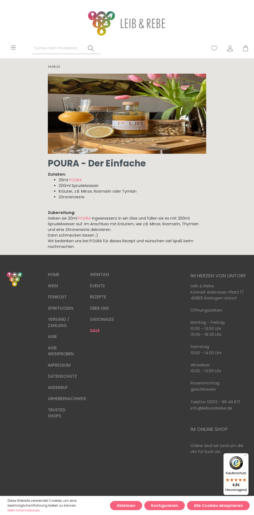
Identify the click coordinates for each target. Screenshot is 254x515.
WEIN (53, 286)
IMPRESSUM (59, 365)
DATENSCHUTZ (62, 376)
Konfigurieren (164, 505)
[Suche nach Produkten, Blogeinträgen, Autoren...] (56, 48)
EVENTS (97, 286)
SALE (95, 330)
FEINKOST (57, 297)
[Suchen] (91, 48)
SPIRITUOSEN (60, 308)
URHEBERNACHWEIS (67, 398)
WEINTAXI (99, 274)
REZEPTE (98, 297)
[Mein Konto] (230, 48)
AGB (52, 336)
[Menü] (13, 47)
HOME (53, 274)
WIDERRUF (58, 387)
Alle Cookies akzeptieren (218, 505)
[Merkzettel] (214, 48)
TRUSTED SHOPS (56, 413)
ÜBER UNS (99, 308)
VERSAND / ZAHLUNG (58, 322)
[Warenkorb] (243, 48)
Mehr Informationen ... (25, 510)
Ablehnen (126, 505)
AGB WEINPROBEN (61, 351)
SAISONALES (102, 319)
